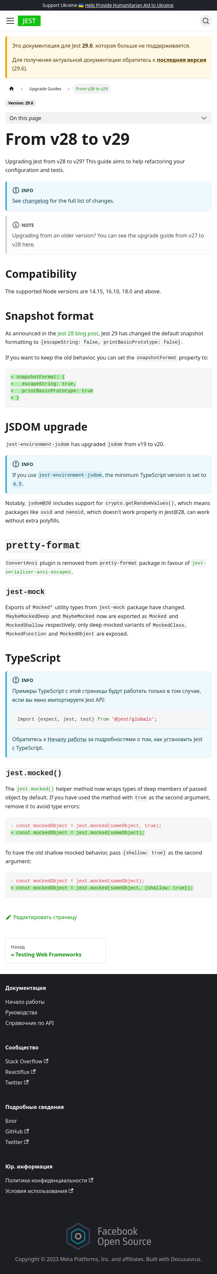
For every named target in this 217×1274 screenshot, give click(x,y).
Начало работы (25, 1001)
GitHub (17, 1131)
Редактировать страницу (41, 917)
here (28, 244)
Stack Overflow (26, 1061)
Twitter (17, 1082)
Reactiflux (20, 1072)
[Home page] (11, 89)
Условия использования (39, 1191)
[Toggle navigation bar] (10, 21)
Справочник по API (29, 1023)
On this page (25, 118)
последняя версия (181, 60)
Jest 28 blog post (77, 333)
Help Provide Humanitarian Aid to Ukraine (129, 5)
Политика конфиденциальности (49, 1180)
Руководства (21, 1012)
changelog (35, 200)
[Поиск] (206, 21)
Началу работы (67, 739)
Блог (11, 1121)
